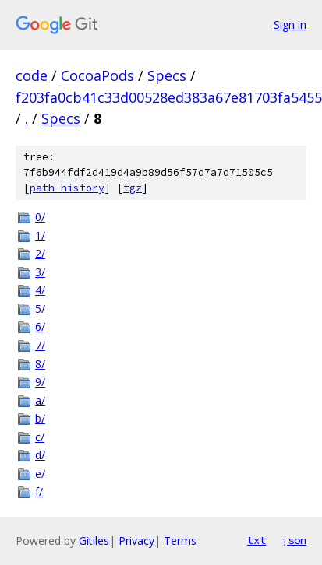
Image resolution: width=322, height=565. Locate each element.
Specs (166, 75)
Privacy (136, 540)
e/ (40, 473)
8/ (40, 363)
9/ (40, 381)
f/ (39, 491)
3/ (40, 272)
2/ (40, 253)
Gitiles (94, 540)
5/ (40, 308)
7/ (40, 345)
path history (67, 188)
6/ (40, 326)
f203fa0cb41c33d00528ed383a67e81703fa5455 (169, 97)
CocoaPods (97, 75)
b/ (40, 418)
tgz (132, 188)
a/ (40, 400)
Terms (180, 540)
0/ (40, 216)
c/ (39, 437)
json (293, 540)
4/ (40, 289)
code (32, 75)
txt (256, 540)
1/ (40, 235)
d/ (40, 454)
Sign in (290, 24)
